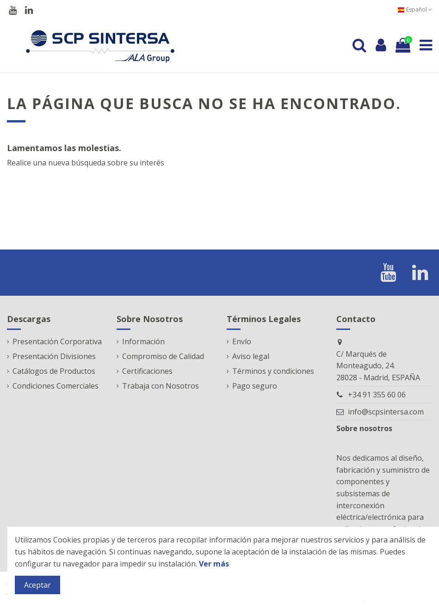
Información (143, 341)
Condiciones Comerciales (55, 386)
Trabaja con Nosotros (160, 386)
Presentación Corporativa (57, 341)
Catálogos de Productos (53, 371)
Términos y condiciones (273, 371)
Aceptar (37, 585)
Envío (241, 341)
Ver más (214, 564)
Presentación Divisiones (54, 356)
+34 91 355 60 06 (377, 395)
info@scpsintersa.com (386, 412)
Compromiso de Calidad (163, 356)
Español (414, 9)
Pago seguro (254, 386)
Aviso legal (250, 356)
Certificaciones (147, 371)
